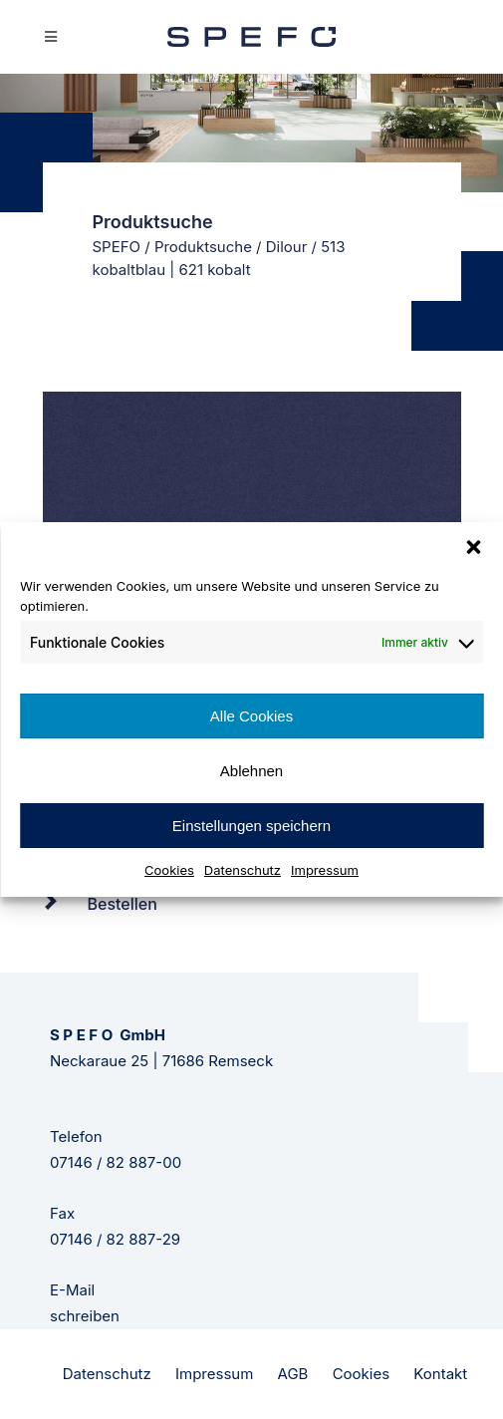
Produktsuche (203, 246)
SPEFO (117, 246)
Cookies (169, 870)
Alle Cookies (251, 716)
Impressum (325, 870)
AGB (293, 1373)
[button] (473, 547)
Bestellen (122, 904)
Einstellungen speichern (251, 825)
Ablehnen (251, 770)
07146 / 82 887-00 (115, 1162)
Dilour (287, 246)
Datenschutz (242, 870)
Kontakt (440, 1373)
